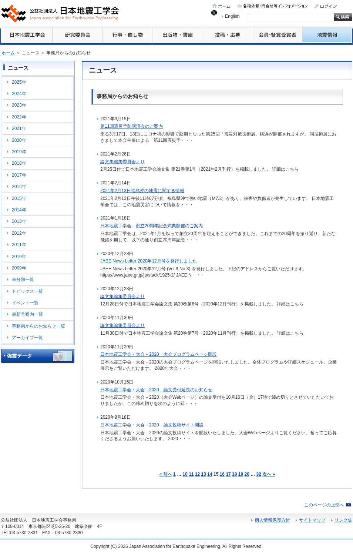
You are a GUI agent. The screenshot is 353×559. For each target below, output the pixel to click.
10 (184, 474)
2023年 (19, 105)
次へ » (268, 474)
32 (258, 474)
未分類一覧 (23, 279)
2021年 (19, 128)
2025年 (19, 82)
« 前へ (165, 474)
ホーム (8, 53)
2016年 (19, 186)
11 (191, 474)
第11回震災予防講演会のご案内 (131, 126)
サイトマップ (312, 520)
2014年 (19, 209)
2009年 (19, 268)
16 (222, 474)
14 (209, 474)
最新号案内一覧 (27, 314)
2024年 (19, 93)
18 (234, 474)
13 (203, 474)
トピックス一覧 (27, 291)
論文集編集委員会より (122, 161)
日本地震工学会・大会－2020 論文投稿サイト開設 (152, 425)
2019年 (19, 151)
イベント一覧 (25, 302)
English (232, 16)
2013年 (19, 221)
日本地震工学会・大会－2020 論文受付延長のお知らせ (156, 389)
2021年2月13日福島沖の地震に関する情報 (142, 190)
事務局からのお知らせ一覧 (38, 326)
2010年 (19, 256)
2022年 (19, 117)
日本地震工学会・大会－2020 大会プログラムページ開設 (158, 354)
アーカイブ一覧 (27, 337)
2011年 (19, 244)
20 (247, 474)
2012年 (19, 233)
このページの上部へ (324, 505)
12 (197, 474)
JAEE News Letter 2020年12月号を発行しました (148, 261)
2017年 (19, 175)
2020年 (19, 140)
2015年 (19, 198)
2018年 (19, 163)
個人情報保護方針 (272, 520)
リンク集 (343, 520)
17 (228, 474)
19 (240, 474)
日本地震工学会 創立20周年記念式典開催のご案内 (151, 225)
